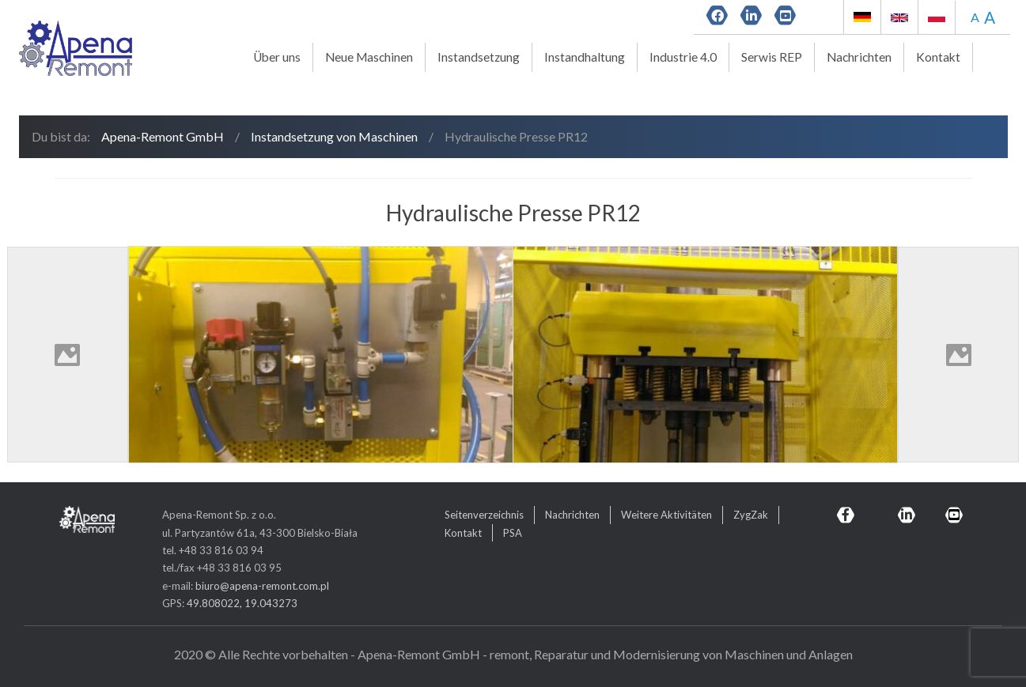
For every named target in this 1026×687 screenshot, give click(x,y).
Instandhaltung (584, 57)
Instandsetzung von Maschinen (334, 136)
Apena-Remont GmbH (162, 136)
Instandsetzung (478, 57)
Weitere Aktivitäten (666, 514)
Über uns (277, 57)
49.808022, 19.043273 (242, 603)
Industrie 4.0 (683, 57)
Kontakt (938, 57)
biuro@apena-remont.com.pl (262, 585)
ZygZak (750, 514)
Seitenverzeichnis (484, 514)
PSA (512, 533)
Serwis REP (771, 57)
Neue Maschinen (369, 57)
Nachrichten (859, 57)
